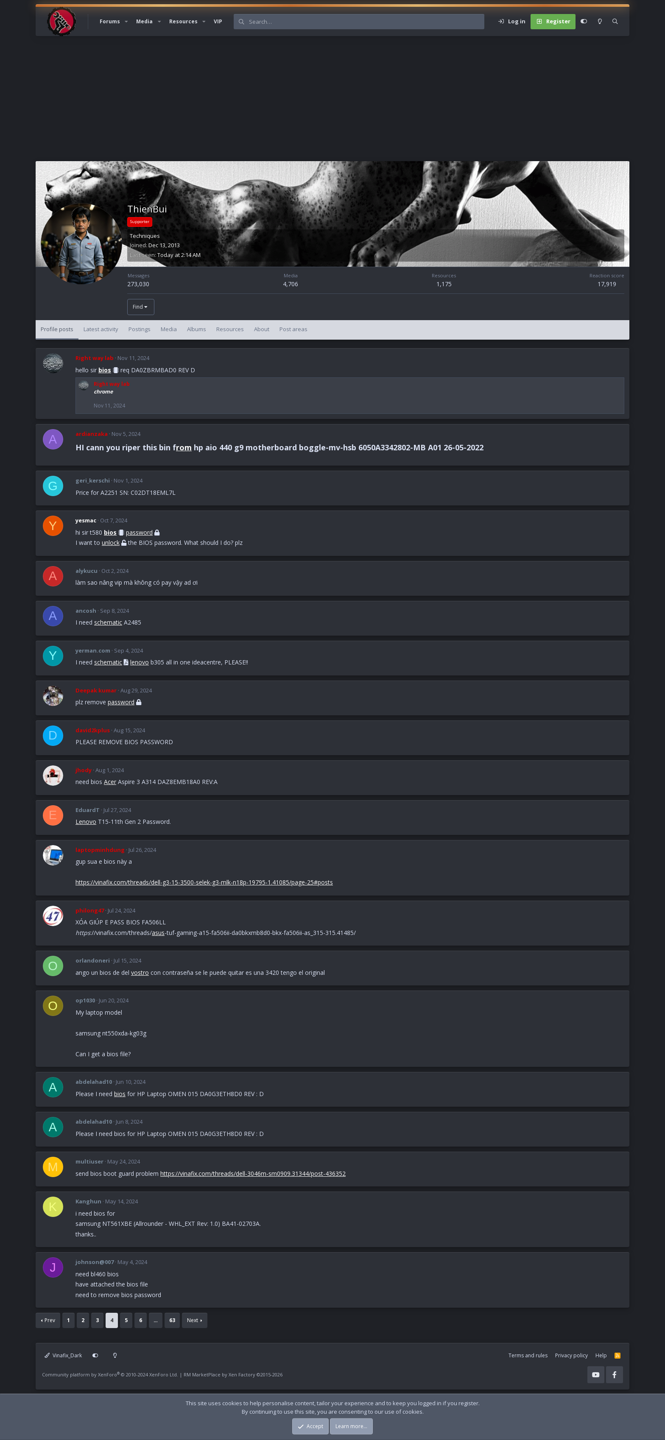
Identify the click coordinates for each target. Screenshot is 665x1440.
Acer (110, 782)
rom (184, 447)
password (139, 532)
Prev (50, 1320)
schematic (108, 622)
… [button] (156, 1320)
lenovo (139, 662)
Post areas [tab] (293, 329)
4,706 (290, 284)
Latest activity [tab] (101, 329)
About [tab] (261, 329)
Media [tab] (169, 329)
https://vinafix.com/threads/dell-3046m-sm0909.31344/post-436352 (253, 1173)
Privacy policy (571, 1355)
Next (192, 1320)
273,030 (138, 284)
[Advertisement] (290, 101)
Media (144, 21)
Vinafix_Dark (63, 1355)
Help (601, 1355)
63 (172, 1320)
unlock (111, 543)
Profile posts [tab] (57, 329)
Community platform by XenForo (110, 1374)
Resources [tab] (230, 329)
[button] (126, 21)
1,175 (444, 284)
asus (158, 933)
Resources (183, 21)
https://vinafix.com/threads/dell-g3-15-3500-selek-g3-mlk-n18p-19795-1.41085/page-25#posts (204, 882)
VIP (218, 21)
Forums (110, 21)
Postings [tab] (140, 329)
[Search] (366, 21)
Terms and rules (528, 1355)
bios (104, 370)
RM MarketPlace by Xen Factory (233, 1374)
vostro (140, 972)
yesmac (85, 520)
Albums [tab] (196, 329)
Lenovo (85, 822)
